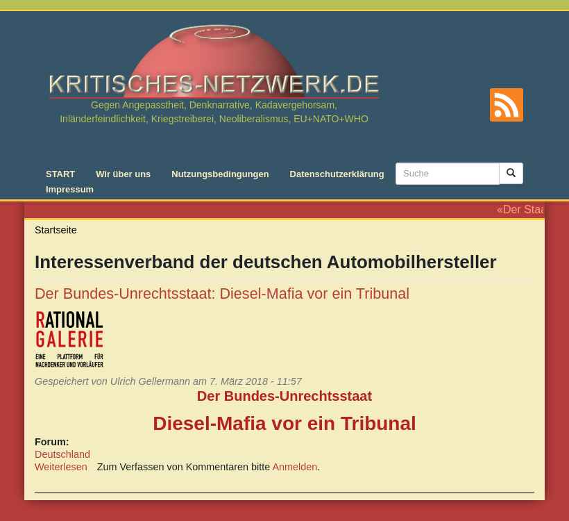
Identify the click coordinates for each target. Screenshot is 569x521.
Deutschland (62, 454)
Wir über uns (123, 174)
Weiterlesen (61, 466)
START (60, 174)
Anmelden (295, 466)
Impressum (70, 189)
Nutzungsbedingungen (220, 174)
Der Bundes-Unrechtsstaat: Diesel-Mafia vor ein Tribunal (222, 293)
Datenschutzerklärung (337, 174)
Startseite (56, 229)
